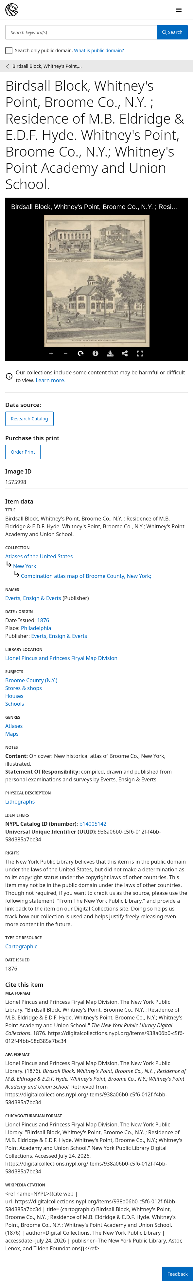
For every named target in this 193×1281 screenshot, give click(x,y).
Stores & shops (23, 688)
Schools (14, 703)
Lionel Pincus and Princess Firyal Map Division (61, 658)
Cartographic (21, 946)
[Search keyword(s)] (81, 32)
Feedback (177, 1274)
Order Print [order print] (23, 452)
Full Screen (140, 353)
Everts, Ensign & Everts (33, 598)
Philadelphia (36, 628)
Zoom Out (66, 353)
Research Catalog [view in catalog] (29, 418)
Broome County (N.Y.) (31, 680)
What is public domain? (99, 50)
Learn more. (50, 380)
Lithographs (20, 801)
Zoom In (51, 353)
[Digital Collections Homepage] (11, 9)
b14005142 (92, 823)
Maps (12, 733)
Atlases (14, 726)
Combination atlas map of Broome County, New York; (86, 576)
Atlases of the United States (39, 556)
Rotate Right (81, 353)
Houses (14, 696)
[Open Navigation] (178, 10)
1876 (43, 620)
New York (24, 566)
